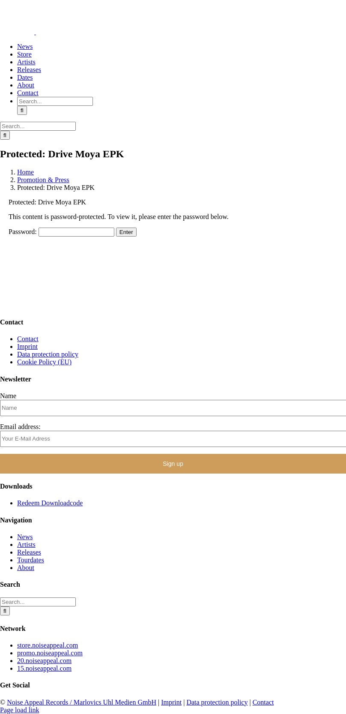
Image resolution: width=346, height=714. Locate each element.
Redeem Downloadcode (50, 503)
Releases (29, 552)
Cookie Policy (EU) (44, 362)
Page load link (19, 710)
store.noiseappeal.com (47, 645)
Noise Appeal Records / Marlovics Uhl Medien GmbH (81, 702)
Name (8, 395)
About (25, 567)
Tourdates (30, 560)
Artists (26, 544)
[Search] (22, 110)
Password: (61, 231)
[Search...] (55, 101)
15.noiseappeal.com (44, 668)
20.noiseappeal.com (44, 660)
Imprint (27, 346)
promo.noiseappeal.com (50, 653)
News (25, 536)
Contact (28, 338)
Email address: (20, 426)
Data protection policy (47, 354)
